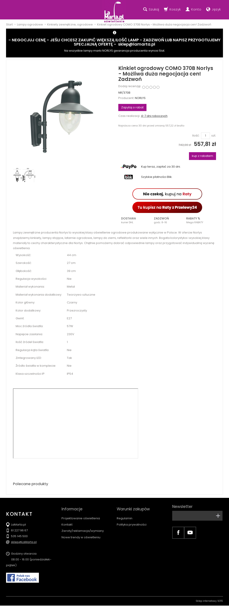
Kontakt (66, 520)
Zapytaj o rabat (132, 107)
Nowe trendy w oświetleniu (80, 533)
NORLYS (140, 98)
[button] (134, 220)
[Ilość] (205, 136)
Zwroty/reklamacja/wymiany (82, 527)
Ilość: (196, 136)
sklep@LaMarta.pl (24, 542)
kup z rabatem (202, 156)
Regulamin (124, 514)
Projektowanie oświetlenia (80, 514)
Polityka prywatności (131, 520)
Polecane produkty (32, 484)
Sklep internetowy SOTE (209, 601)
